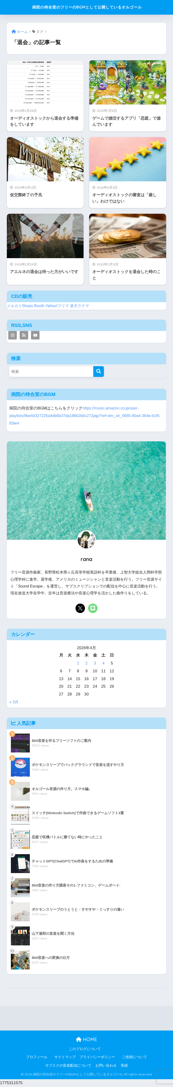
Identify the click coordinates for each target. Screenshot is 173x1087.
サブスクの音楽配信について (68, 1066)
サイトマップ (65, 1057)
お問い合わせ (106, 1066)
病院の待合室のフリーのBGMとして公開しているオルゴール (87, 8)
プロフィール (36, 1057)
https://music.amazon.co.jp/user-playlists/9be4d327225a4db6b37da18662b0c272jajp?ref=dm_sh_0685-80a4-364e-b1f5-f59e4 (82, 416)
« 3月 (14, 702)
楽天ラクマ (82, 307)
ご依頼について (134, 1057)
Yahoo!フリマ (59, 307)
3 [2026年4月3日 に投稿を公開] (95, 663)
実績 (124, 1066)
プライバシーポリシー (97, 1057)
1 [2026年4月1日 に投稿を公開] (78, 663)
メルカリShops (20, 307)
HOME (86, 1040)
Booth (40, 307)
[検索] (98, 373)
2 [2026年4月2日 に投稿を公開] (86, 663)
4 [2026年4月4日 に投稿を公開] (103, 663)
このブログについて (85, 1049)
